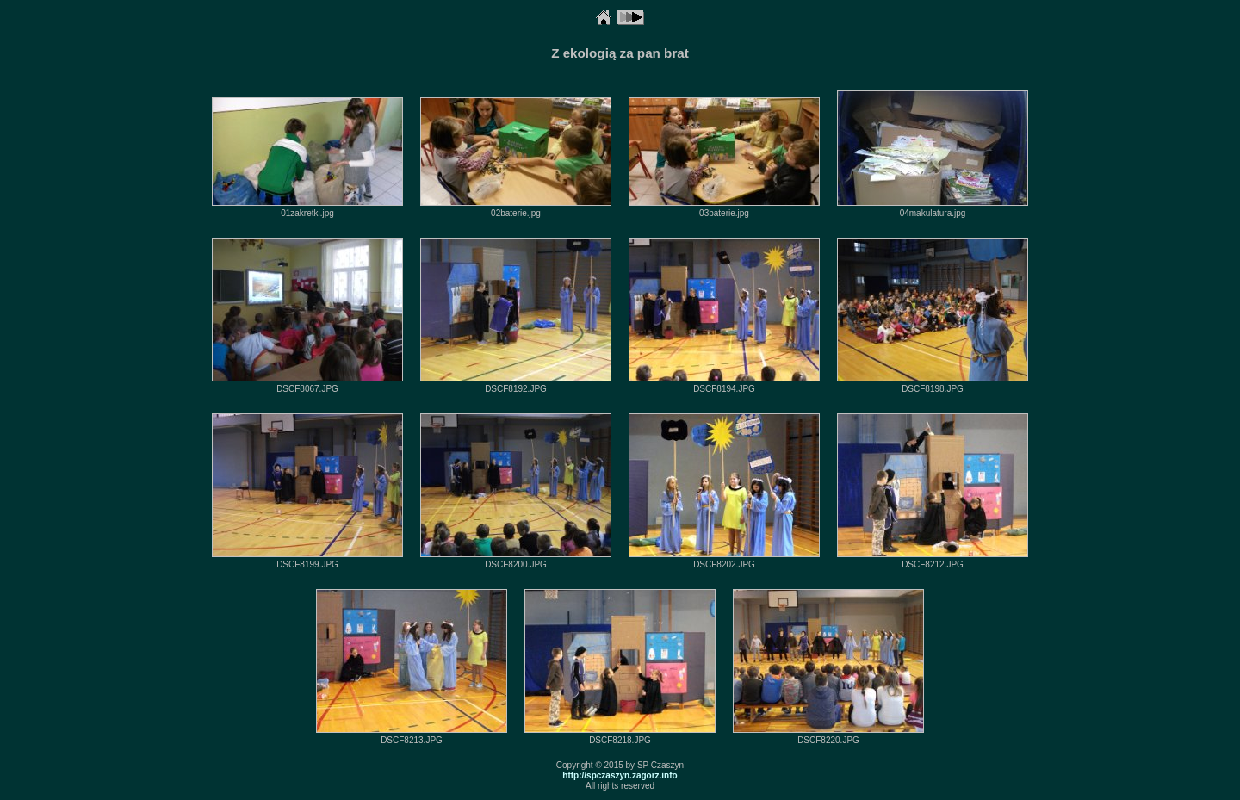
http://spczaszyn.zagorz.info (619, 775)
